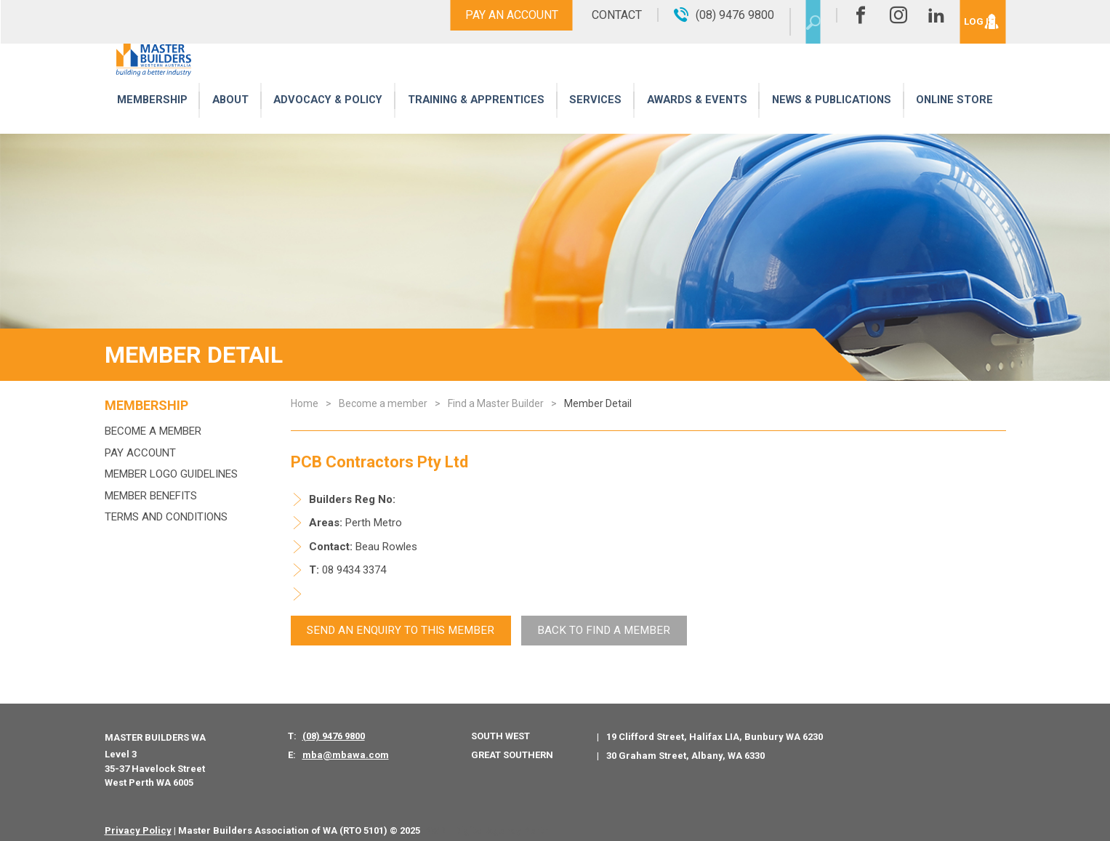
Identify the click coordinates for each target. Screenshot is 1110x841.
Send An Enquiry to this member (390, 623)
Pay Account (140, 452)
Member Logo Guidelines (171, 473)
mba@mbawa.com (345, 744)
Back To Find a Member (573, 623)
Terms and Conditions (166, 516)
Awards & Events (694, 118)
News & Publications (831, 118)
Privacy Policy (138, 819)
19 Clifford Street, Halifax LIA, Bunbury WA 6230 (714, 725)
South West (500, 725)
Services (595, 118)
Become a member (153, 431)
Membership (151, 118)
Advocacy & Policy (326, 118)
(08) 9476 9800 (333, 725)
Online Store (955, 118)
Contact (586, 15)
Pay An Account (481, 15)
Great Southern (512, 744)
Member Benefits (151, 495)
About (227, 118)
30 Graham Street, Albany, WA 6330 (685, 744)
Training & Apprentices (477, 118)
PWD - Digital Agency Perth (487, 819)
